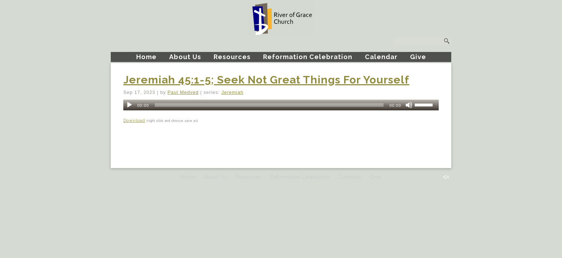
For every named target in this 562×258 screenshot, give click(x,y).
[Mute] (409, 105)
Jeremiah (232, 92)
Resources (232, 57)
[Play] (129, 105)
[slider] (269, 105)
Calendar (381, 57)
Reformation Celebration (307, 57)
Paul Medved (183, 92)
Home (146, 57)
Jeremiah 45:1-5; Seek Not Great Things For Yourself (266, 79)
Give (418, 57)
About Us (185, 57)
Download (134, 120)
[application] (281, 105)
